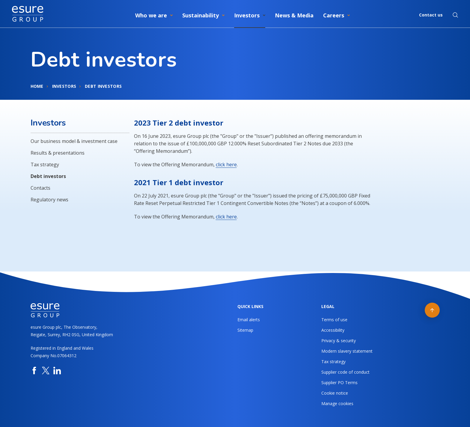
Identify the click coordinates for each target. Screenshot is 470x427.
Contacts (40, 188)
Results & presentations (58, 153)
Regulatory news (49, 199)
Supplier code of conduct (345, 372)
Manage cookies (337, 403)
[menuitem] (154, 14)
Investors (64, 86)
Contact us (431, 15)
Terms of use (334, 319)
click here (226, 164)
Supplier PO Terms (339, 382)
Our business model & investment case (74, 141)
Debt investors (48, 176)
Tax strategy (45, 164)
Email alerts (248, 319)
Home (37, 86)
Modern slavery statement (347, 351)
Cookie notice (334, 393)
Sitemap (245, 330)
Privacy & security (338, 340)
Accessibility (332, 330)
